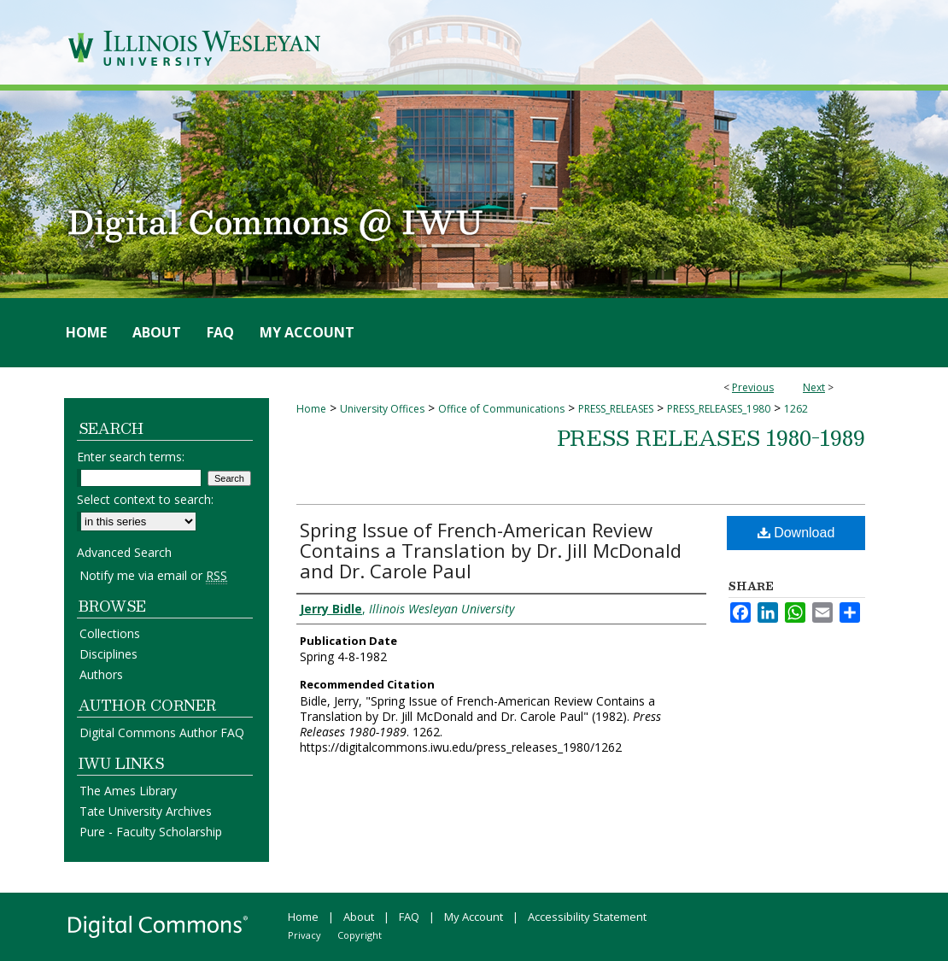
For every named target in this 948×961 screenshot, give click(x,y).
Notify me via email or (153, 575)
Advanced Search (124, 552)
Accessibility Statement (587, 916)
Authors (101, 674)
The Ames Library (128, 790)
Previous (753, 387)
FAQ (409, 916)
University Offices (382, 408)
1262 (796, 408)
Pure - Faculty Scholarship (150, 831)
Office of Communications (501, 408)
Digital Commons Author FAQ (161, 732)
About (358, 916)
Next (814, 387)
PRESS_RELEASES (615, 408)
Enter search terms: (130, 456)
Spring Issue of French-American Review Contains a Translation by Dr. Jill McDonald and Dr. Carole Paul (491, 550)
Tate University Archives (145, 811)
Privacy (304, 935)
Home (311, 408)
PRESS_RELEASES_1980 (718, 408)
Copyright (359, 935)
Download (796, 532)
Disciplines (108, 654)
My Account (473, 916)
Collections (109, 633)
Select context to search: (145, 499)
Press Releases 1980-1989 (711, 437)
